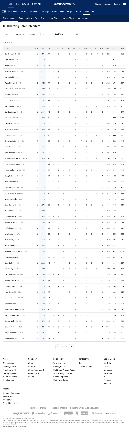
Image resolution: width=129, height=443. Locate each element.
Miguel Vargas (10, 222)
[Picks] (62, 11)
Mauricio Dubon (10, 71)
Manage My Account (12, 393)
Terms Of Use (59, 363)
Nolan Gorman (10, 246)
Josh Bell (8, 263)
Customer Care (85, 367)
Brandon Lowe (10, 118)
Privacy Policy (59, 367)
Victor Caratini (10, 199)
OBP (108, 49)
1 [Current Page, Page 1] (62, 347)
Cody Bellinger (10, 176)
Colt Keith (9, 100)
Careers (31, 367)
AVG (43, 49)
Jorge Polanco (10, 333)
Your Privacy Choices (62, 373)
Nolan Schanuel (10, 193)
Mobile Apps (8, 380)
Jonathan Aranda (11, 153)
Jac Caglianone (10, 112)
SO (101, 49)
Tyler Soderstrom (11, 338)
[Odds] (54, 11)
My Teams (7, 400)
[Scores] (23, 11)
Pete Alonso (9, 147)
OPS (122, 49)
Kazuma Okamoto (11, 170)
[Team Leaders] (25, 18)
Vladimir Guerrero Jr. (12, 158)
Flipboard (108, 383)
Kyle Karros (9, 292)
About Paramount (36, 370)
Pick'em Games (10, 363)
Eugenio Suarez (11, 280)
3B (68, 49)
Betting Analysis (10, 373)
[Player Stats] (40, 18)
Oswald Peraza (10, 187)
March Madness (10, 377)
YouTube (107, 363)
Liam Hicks (9, 60)
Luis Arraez (9, 124)
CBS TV (31, 377)
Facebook (108, 373)
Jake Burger (9, 106)
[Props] (70, 11)
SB (85, 49)
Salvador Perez (11, 304)
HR (74, 49)
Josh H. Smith (10, 327)
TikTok (106, 367)
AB (48, 49)
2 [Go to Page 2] (66, 347)
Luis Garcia (9, 234)
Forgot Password (10, 403)
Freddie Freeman (11, 298)
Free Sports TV (9, 370)
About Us (32, 363)
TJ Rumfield (9, 77)
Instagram (108, 370)
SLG (114, 49)
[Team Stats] (53, 18)
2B (63, 49)
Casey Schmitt (10, 217)
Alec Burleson (10, 211)
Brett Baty (9, 269)
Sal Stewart (9, 54)
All (77, 34)
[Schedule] (33, 11)
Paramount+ (33, 373)
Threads (107, 380)
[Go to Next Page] (71, 347)
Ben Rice (8, 95)
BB (96, 49)
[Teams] (78, 11)
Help (81, 363)
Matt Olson (9, 129)
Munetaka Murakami (12, 251)
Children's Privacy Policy (64, 370)
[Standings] (45, 11)
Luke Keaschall (10, 275)
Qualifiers (59, 34)
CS (91, 49)
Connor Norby (10, 321)
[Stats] (86, 11)
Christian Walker (11, 141)
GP (36, 49)
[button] (93, 11)
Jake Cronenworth (12, 315)
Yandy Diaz (9, 66)
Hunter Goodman (11, 164)
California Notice (60, 380)
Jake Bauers (9, 205)
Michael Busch (10, 182)
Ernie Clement (10, 135)
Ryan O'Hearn (10, 83)
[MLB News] (13, 11)
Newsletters (8, 396)
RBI (80, 49)
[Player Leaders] (9, 18)
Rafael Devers (10, 228)
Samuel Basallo (11, 286)
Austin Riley (9, 240)
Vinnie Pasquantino (12, 309)
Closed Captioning (61, 377)
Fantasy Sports (9, 367)
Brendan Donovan (11, 89)
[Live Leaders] (82, 18)
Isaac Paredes (10, 257)
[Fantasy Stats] (67, 18)
